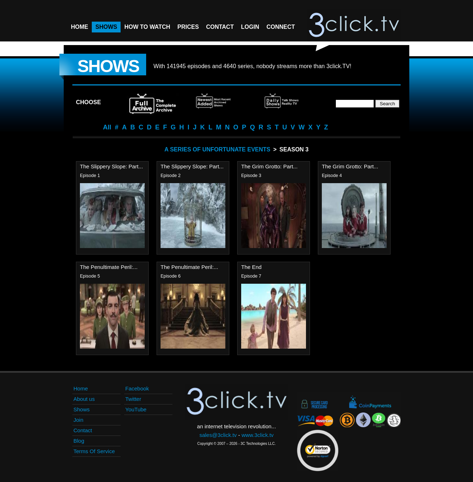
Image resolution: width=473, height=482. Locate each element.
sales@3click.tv (218, 435)
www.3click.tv (258, 435)
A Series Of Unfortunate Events (217, 149)
